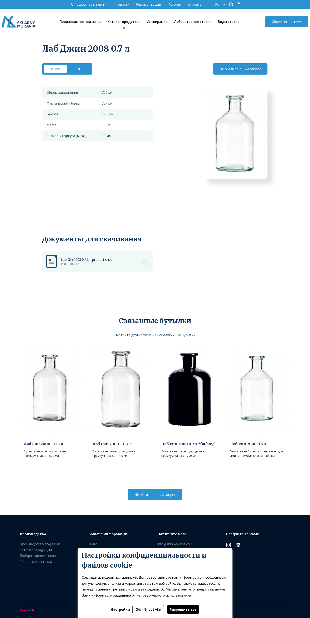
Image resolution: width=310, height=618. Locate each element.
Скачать (195, 4)
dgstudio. (27, 610)
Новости (122, 4)
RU (217, 4)
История (175, 4)
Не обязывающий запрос (240, 69)
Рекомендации (148, 4)
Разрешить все (183, 609)
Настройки (120, 609)
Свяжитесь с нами (286, 21)
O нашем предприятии (90, 4)
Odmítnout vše (148, 609)
